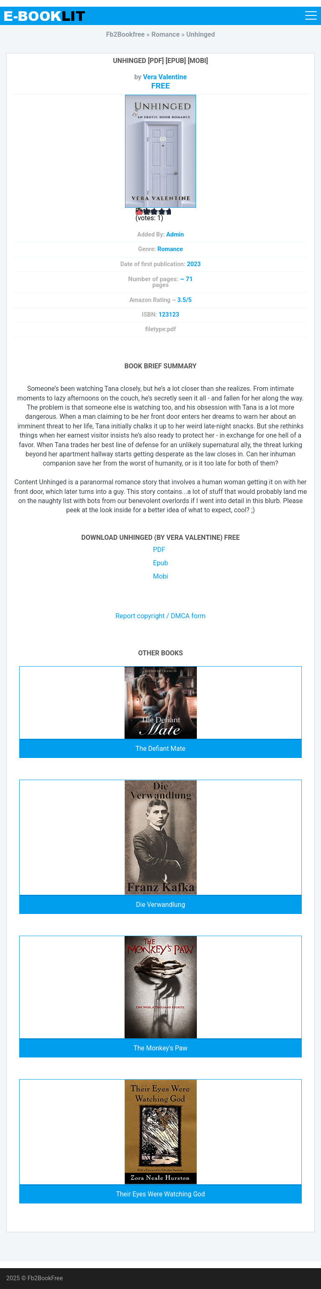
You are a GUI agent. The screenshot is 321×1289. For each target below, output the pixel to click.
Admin (175, 234)
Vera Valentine (165, 77)
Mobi (160, 576)
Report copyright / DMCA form (160, 616)
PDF (159, 550)
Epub (160, 563)
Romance (170, 249)
